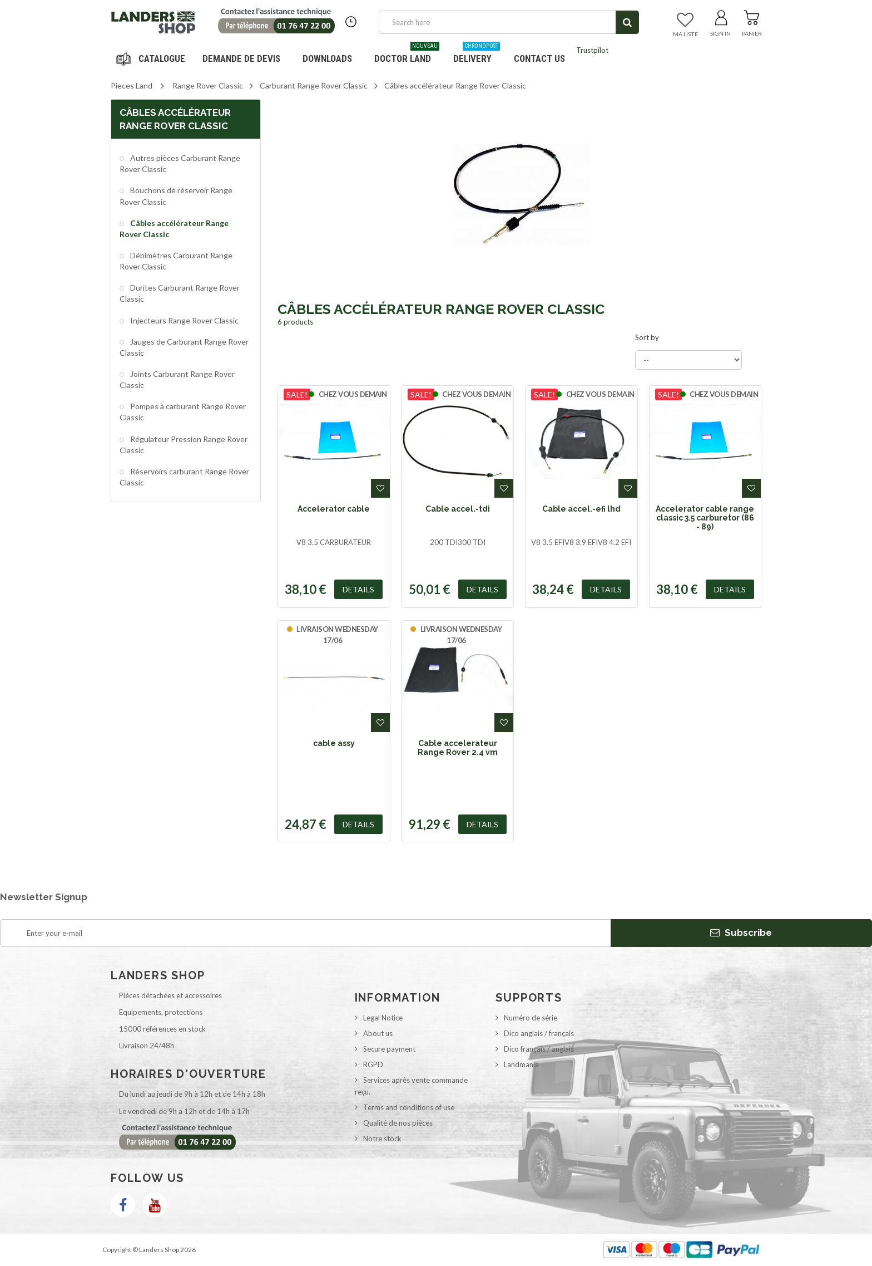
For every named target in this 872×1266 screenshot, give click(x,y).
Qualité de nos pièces (398, 1122)
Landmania (521, 1064)
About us (378, 1033)
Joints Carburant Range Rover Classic (177, 379)
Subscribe (741, 932)
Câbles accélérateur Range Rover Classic (174, 228)
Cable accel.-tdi (457, 508)
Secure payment (389, 1048)
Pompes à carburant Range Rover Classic (183, 411)
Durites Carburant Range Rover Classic (180, 293)
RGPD (373, 1064)
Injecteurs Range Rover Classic (183, 320)
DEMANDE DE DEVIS (241, 58)
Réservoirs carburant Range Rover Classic (184, 477)
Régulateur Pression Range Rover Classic (183, 444)
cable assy (334, 743)
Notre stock (382, 1138)
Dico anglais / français (539, 1033)
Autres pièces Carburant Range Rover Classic (180, 163)
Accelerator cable (334, 508)
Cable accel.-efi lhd (581, 508)
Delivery (476, 54)
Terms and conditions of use (408, 1107)
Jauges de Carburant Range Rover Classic (184, 347)
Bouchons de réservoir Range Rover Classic (176, 195)
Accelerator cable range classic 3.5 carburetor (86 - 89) (705, 518)
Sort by (647, 337)
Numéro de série (530, 1017)
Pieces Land (131, 85)
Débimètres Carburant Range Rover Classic (176, 261)
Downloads (327, 58)
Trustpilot (592, 50)
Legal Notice (383, 1017)
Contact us (539, 58)
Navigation (152, 58)
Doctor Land (406, 54)
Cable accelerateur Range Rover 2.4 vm (458, 748)
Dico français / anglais (539, 1048)
